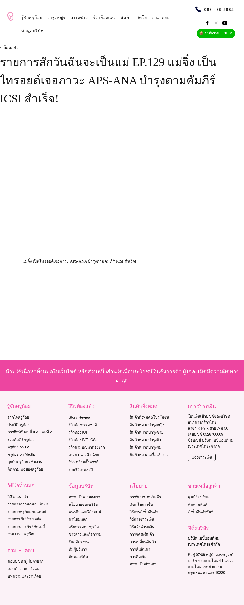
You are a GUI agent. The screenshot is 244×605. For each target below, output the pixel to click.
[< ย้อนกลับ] (16, 47)
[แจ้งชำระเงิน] (202, 457)
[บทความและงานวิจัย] (30, 576)
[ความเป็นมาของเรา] (91, 497)
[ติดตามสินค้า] (211, 504)
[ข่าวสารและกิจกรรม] (91, 534)
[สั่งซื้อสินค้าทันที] (211, 511)
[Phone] (198, 9)
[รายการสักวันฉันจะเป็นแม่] (30, 504)
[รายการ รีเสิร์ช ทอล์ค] (30, 519)
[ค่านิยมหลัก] (91, 519)
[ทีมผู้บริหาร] (91, 549)
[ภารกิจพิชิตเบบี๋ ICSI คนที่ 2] (30, 432)
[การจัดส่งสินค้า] (152, 534)
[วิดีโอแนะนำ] (30, 496)
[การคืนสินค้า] (152, 549)
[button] (32, 17)
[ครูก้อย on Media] (30, 454)
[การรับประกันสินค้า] (152, 497)
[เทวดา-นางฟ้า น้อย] (91, 454)
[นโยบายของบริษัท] (91, 504)
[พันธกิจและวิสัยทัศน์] (91, 511)
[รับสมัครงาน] (91, 541)
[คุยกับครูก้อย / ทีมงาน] (30, 461)
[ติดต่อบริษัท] (91, 556)
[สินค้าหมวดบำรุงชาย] (155, 432)
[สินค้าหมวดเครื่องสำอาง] (155, 454)
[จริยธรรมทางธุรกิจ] (91, 526)
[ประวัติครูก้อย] (30, 424)
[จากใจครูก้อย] (30, 417)
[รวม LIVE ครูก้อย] (30, 534)
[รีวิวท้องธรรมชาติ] (91, 424)
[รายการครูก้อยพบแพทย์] (30, 511)
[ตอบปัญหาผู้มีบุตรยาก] (30, 561)
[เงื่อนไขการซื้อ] (152, 504)
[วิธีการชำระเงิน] (152, 519)
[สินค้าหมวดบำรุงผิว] (155, 439)
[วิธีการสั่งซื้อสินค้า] (152, 511)
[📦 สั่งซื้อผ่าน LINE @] (216, 33)
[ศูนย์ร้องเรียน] (211, 497)
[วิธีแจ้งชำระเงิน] (152, 526)
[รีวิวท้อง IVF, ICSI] (91, 439)
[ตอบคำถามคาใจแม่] (30, 568)
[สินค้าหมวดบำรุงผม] (155, 447)
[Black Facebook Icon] (207, 23)
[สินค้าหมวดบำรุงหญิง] (155, 424)
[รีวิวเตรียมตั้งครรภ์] (91, 462)
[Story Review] (91, 417)
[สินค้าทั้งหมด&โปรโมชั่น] (155, 417)
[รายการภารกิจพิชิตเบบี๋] (30, 526)
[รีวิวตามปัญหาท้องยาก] (91, 447)
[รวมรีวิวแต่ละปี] (91, 469)
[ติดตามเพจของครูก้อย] (30, 469)
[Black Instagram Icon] (216, 23)
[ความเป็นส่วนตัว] (152, 564)
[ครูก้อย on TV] (30, 447)
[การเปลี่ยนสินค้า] (152, 541)
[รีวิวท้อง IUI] (91, 432)
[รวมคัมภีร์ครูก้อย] (30, 439)
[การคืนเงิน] (152, 556)
